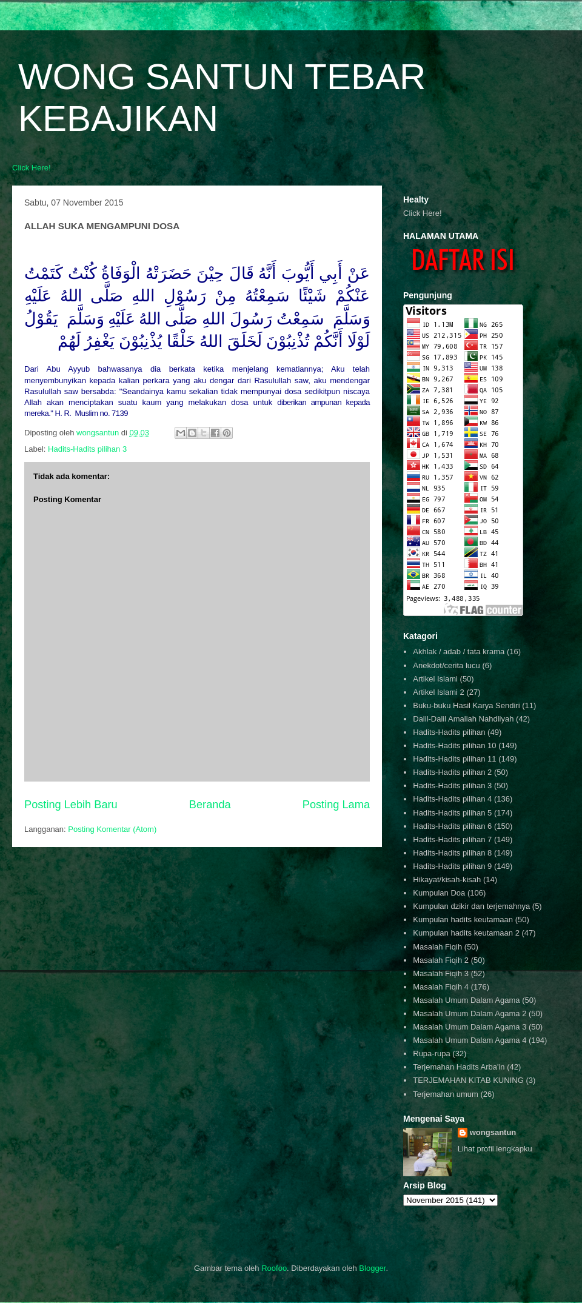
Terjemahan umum (445, 1094)
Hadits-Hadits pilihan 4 (452, 798)
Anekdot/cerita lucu (446, 665)
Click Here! (31, 167)
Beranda (210, 805)
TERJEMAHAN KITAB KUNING (468, 1080)
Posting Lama (336, 805)
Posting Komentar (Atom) (112, 829)
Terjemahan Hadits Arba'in (458, 1066)
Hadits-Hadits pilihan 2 (452, 772)
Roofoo (274, 1268)
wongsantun (493, 1132)
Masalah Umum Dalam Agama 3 (469, 1026)
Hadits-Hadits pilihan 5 (452, 812)
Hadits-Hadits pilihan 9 (452, 866)
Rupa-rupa (431, 1053)
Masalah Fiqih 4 (441, 986)
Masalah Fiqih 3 (441, 973)
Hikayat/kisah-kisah (447, 879)
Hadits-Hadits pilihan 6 (452, 826)
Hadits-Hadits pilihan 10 (454, 745)
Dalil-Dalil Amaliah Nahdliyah (463, 718)
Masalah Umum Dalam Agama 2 (469, 1013)
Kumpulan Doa (439, 892)
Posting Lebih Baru (71, 805)
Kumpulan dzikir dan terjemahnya (471, 906)
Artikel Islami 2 (438, 692)
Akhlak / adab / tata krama (458, 651)
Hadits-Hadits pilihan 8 (452, 852)
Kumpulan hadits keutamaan (463, 919)
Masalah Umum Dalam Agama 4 (469, 1040)
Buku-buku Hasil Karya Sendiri (466, 705)
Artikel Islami (435, 678)
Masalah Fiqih (437, 946)
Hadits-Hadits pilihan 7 (452, 839)
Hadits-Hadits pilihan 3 (87, 449)
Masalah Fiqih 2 (441, 960)
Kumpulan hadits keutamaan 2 (466, 932)
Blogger (372, 1268)
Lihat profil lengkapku (495, 1148)
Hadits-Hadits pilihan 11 (454, 758)
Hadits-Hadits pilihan (449, 732)
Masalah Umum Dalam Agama (466, 1000)
